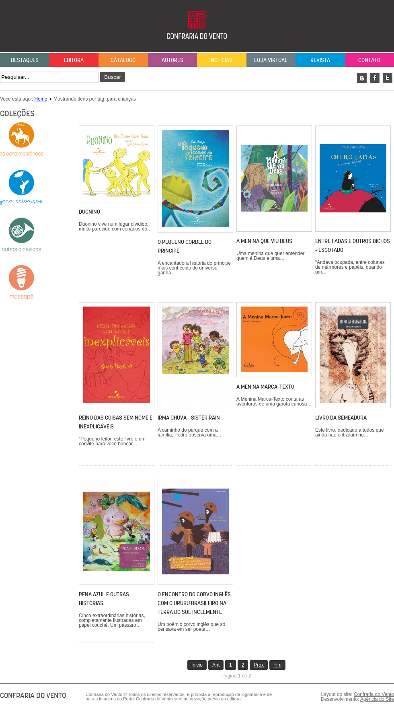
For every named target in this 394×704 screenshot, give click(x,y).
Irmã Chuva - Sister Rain (189, 417)
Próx (259, 665)
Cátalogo (123, 60)
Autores (172, 60)
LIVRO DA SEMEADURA (341, 417)
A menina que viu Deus (264, 241)
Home (40, 99)
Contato (369, 60)
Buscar (112, 77)
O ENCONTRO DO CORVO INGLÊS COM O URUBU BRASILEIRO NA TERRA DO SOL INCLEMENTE (194, 603)
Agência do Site (377, 699)
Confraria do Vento (374, 694)
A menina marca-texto (265, 386)
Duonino (89, 211)
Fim (277, 665)
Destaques (25, 60)
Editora (74, 60)
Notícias (221, 60)
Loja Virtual (270, 60)
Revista (320, 60)
